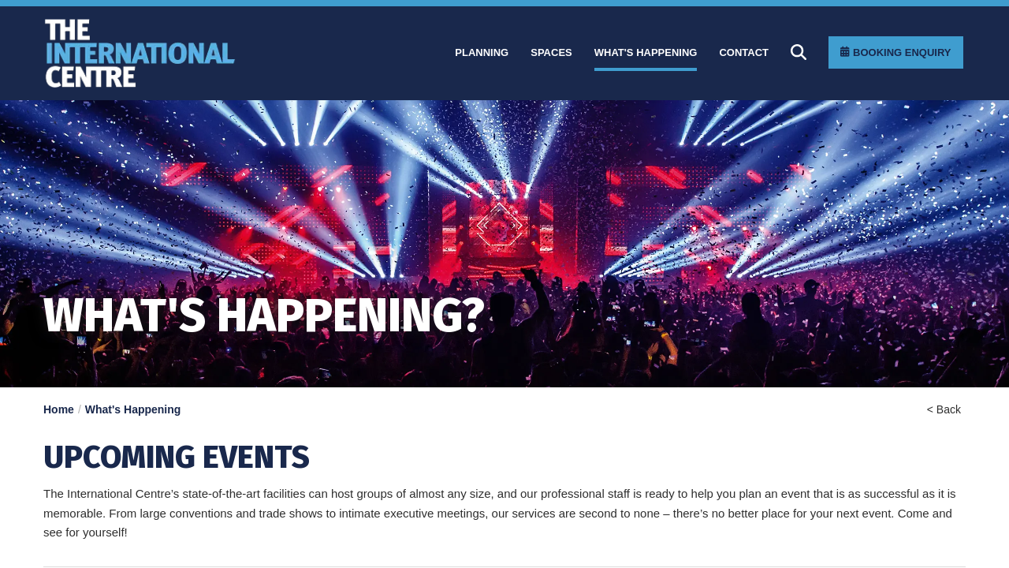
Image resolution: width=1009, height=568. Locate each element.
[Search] (798, 52)
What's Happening (133, 409)
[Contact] (744, 53)
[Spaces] (551, 53)
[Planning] (481, 53)
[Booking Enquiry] (895, 52)
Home (58, 409)
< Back (944, 409)
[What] (646, 53)
